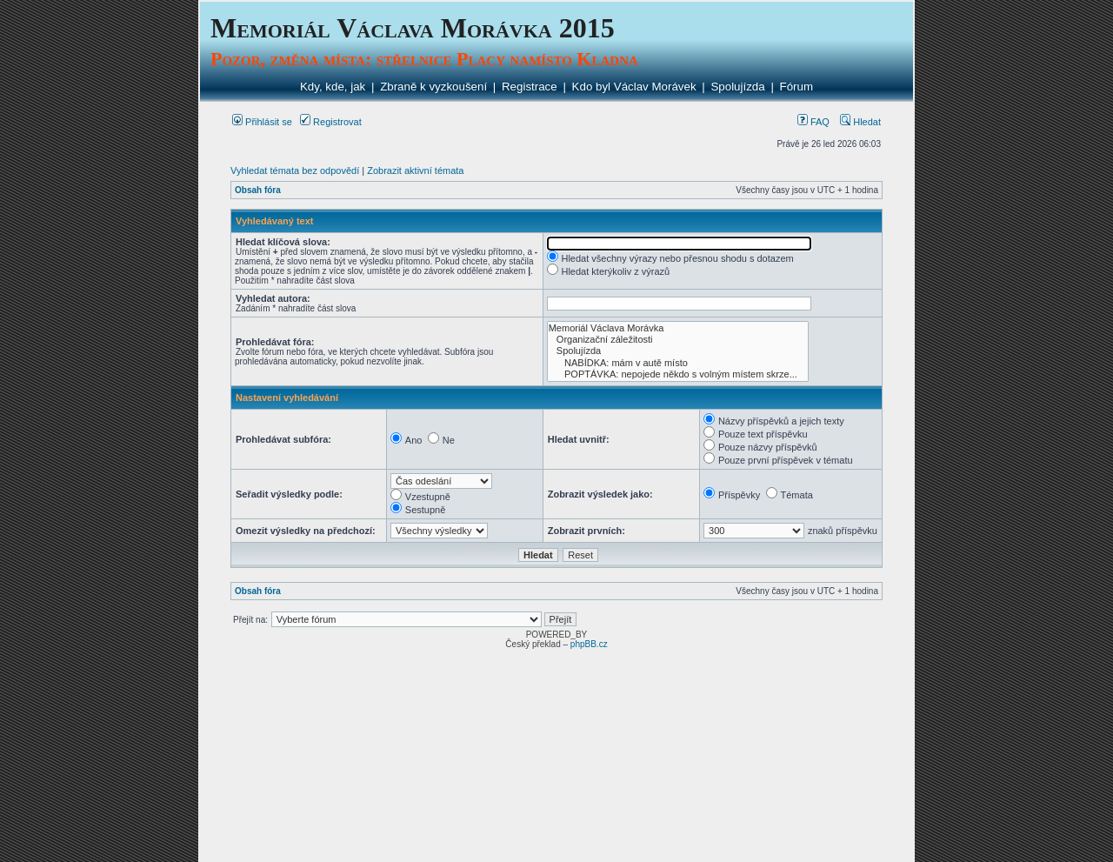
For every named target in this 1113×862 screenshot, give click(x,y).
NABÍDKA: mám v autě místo (678, 363)
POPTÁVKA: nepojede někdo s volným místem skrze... (678, 374)
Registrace (529, 86)
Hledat (860, 122)
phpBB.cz (589, 644)
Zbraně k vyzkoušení (433, 86)
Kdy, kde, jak (332, 86)
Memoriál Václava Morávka (678, 328)
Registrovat (331, 122)
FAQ (813, 122)
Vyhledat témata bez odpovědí (294, 170)
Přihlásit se (262, 122)
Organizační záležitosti (678, 339)
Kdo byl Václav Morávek (634, 86)
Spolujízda (737, 86)
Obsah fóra (258, 190)
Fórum (797, 86)
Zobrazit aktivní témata (415, 170)
